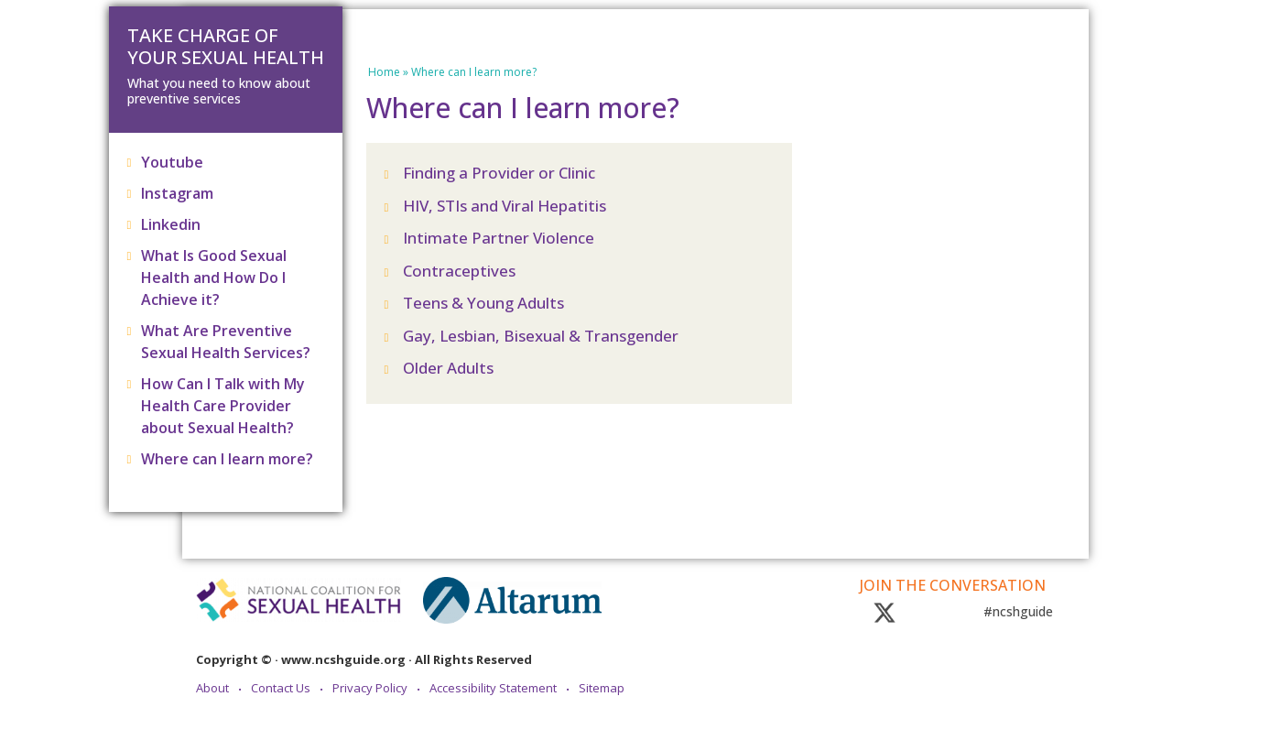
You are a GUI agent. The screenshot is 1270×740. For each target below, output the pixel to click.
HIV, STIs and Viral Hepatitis (504, 205)
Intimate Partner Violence (498, 237)
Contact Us (280, 688)
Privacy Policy (369, 688)
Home (384, 72)
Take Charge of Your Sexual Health (225, 46)
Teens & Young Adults (483, 302)
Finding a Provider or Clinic (499, 172)
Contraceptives (459, 270)
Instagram (177, 193)
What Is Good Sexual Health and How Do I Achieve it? (214, 277)
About (212, 688)
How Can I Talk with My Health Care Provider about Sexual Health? (223, 406)
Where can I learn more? (227, 459)
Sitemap (601, 688)
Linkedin (171, 224)
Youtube (172, 162)
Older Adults (448, 367)
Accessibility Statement (493, 688)
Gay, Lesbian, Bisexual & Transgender (540, 335)
